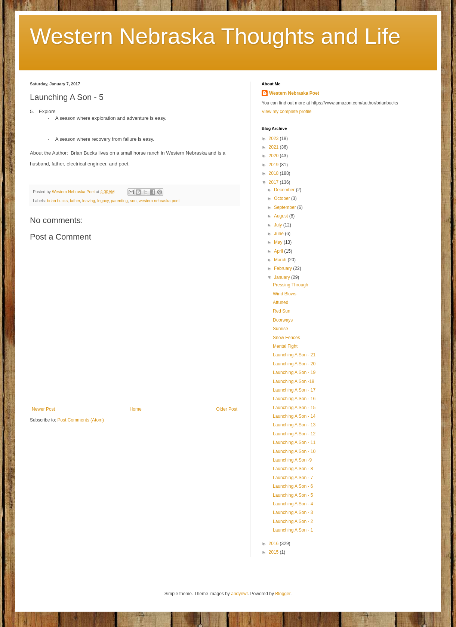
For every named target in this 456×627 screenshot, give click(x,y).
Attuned (280, 302)
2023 (274, 138)
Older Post (226, 409)
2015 (274, 552)
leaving (88, 200)
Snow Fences (286, 337)
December (285, 189)
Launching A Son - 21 (294, 354)
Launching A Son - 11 (294, 442)
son (133, 200)
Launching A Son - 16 (294, 398)
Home (136, 409)
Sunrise (280, 328)
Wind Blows (284, 293)
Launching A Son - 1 (293, 530)
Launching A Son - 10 (294, 451)
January (282, 277)
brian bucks (57, 200)
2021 (274, 147)
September (285, 207)
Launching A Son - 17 (294, 390)
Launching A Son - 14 (294, 416)
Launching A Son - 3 (293, 512)
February (283, 268)
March (281, 259)
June (279, 233)
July (278, 225)
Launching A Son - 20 (294, 363)
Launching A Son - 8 (293, 468)
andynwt (239, 593)
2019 (274, 164)
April (279, 251)
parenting (119, 200)
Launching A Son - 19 (294, 372)
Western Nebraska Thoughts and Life (215, 36)
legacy (102, 200)
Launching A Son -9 (292, 460)
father (75, 200)
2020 (274, 155)
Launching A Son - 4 (293, 503)
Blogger (282, 593)
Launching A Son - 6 (293, 486)
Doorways (283, 320)
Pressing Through (290, 284)
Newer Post (43, 409)
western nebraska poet (159, 200)
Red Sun (281, 311)
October (282, 198)
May (279, 242)
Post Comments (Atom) (80, 420)
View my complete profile (286, 111)
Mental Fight (285, 346)
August (281, 216)
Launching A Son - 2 (293, 521)
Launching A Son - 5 (293, 495)
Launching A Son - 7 (293, 477)
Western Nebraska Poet (294, 93)
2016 (274, 543)
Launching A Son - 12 (294, 433)
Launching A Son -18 (293, 381)
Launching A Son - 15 (294, 407)
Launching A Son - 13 (294, 424)
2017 (274, 182)
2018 (274, 173)
